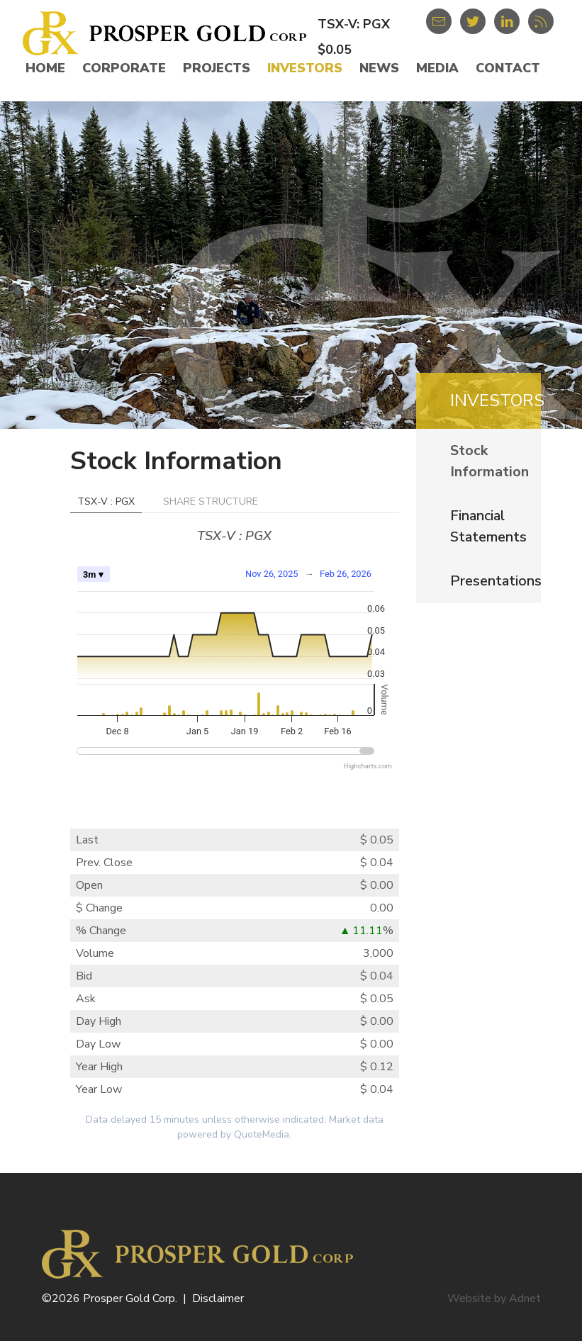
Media (437, 68)
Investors (304, 68)
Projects (216, 68)
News (379, 68)
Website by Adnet (494, 1298)
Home (45, 68)
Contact (508, 68)
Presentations (496, 580)
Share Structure (210, 501)
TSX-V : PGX (106, 501)
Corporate (124, 68)
